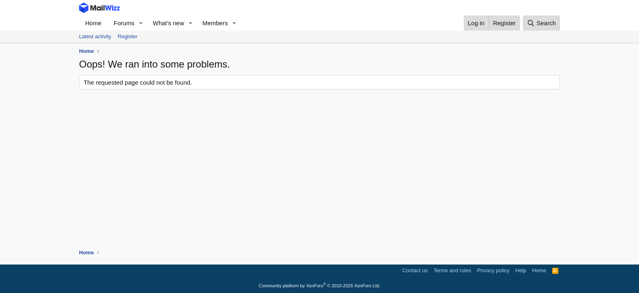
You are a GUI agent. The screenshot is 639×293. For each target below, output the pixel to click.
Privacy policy (493, 270)
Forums (124, 23)
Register (127, 36)
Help (521, 270)
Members (215, 23)
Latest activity (95, 36)
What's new (168, 23)
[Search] (541, 23)
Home (93, 23)
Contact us (414, 270)
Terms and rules (452, 270)
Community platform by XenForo (319, 285)
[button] (141, 23)
